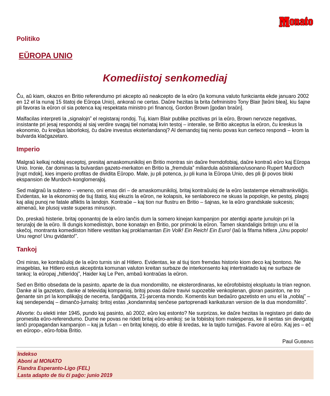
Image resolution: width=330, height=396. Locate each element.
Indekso (27, 354)
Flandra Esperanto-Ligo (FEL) (53, 368)
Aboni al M (39, 361)
